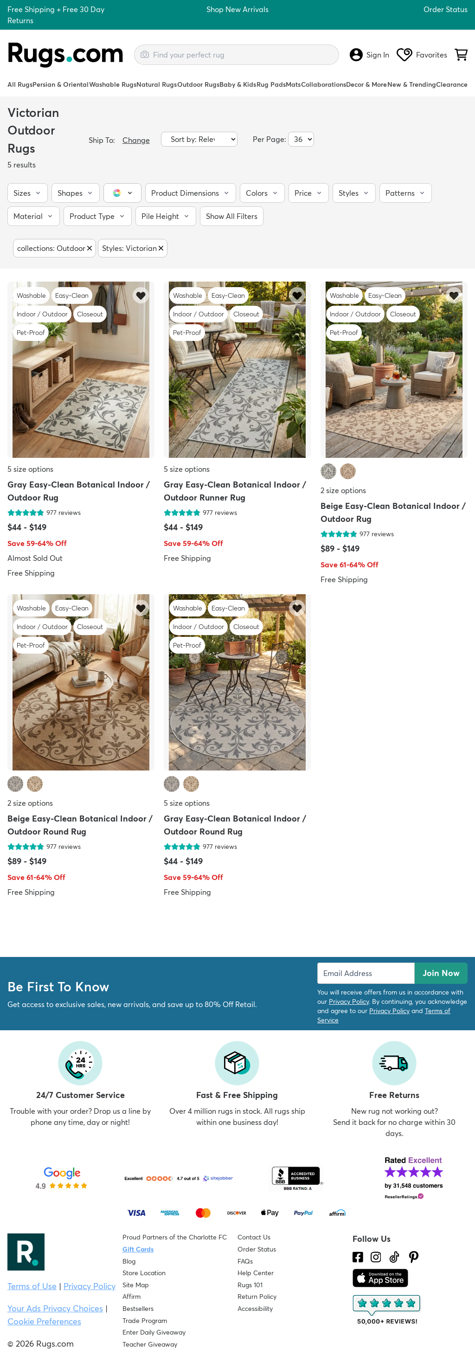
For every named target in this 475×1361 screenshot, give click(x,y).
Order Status (446, 9)
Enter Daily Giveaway (154, 1332)
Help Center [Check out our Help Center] (256, 1273)
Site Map (135, 1285)
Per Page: (269, 139)
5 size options (30, 469)
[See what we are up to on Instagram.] (376, 1257)
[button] (27, 193)
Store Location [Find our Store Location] (144, 1273)
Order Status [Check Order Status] (257, 1249)
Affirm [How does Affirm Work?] (131, 1296)
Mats (293, 84)
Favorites (422, 54)
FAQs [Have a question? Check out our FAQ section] (245, 1261)
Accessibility (255, 1308)
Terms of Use (32, 1286)
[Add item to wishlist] (141, 295)
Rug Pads (271, 84)
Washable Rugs (112, 84)
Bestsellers (138, 1308)
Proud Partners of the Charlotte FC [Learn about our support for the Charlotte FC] (174, 1237)
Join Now (441, 973)
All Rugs (19, 84)
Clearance (452, 84)
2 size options (343, 490)
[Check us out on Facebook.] (358, 1257)
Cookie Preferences (44, 1321)
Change (136, 140)
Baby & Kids (237, 84)
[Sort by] (199, 139)
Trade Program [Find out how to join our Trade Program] (144, 1320)
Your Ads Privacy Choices (55, 1308)
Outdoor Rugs (198, 84)
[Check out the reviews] (387, 1310)
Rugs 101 (250, 1285)
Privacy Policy (349, 1001)
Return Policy (257, 1296)
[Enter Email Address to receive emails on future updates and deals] (366, 973)
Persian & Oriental (60, 84)
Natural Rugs (156, 84)
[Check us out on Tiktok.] (394, 1257)
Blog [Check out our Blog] (128, 1261)
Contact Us (254, 1237)
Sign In (369, 54)
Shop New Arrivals (237, 9)
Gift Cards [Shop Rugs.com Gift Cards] (138, 1249)
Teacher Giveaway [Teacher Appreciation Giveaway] (149, 1344)
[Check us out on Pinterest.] (414, 1257)
